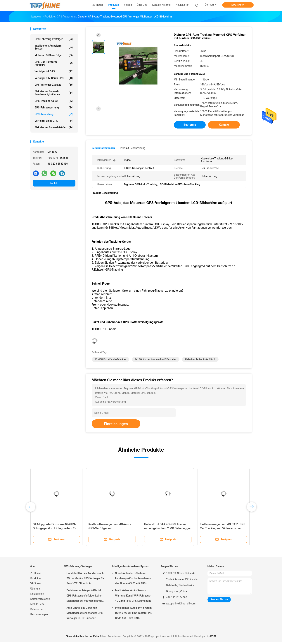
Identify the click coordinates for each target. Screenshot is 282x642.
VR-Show (35, 583)
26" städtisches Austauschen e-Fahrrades (155, 359)
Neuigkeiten (37, 593)
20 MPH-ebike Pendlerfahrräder (110, 359)
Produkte (35, 578)
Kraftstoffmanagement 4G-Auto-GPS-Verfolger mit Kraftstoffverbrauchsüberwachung (111, 528)
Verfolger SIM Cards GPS (54, 78)
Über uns (35, 588)
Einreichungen (116, 424)
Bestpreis (190, 124)
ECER (213, 636)
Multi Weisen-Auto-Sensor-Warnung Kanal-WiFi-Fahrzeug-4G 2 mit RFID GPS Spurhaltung (133, 595)
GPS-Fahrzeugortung (54, 107)
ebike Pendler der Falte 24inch (200, 359)
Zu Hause (35, 573)
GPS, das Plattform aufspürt (54, 63)
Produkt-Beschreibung (133, 148)
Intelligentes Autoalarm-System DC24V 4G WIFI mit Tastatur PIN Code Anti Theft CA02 (133, 613)
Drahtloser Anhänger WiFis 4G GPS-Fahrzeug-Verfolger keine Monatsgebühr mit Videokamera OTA (85, 596)
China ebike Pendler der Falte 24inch (86, 636)
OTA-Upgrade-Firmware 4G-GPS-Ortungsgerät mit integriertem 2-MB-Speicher (54, 528)
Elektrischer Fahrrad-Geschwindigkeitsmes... (54, 93)
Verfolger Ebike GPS (54, 121)
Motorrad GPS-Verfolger (54, 55)
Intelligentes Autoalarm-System (54, 47)
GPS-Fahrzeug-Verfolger (54, 39)
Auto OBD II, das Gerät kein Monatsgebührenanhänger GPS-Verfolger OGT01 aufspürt (85, 613)
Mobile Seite (37, 604)
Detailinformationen (103, 148)
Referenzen (237, 4)
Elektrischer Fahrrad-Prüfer (54, 127)
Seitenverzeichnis (40, 598)
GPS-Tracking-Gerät (54, 101)
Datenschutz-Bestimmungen (39, 612)
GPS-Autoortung (54, 114)
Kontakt (54, 183)
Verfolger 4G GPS (54, 71)
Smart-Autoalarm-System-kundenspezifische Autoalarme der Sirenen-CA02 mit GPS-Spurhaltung (133, 579)
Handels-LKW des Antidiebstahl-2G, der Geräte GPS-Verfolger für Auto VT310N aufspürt (85, 578)
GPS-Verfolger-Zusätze (54, 85)
